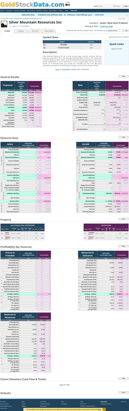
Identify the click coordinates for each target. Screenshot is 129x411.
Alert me (111, 37)
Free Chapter (53, 10)
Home (2, 10)
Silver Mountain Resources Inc (32, 18)
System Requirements (6, 406)
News (22, 401)
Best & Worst (31, 10)
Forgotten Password (106, 404)
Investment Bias (4, 404)
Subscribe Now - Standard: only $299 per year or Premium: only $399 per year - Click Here (63, 15)
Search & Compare (20, 10)
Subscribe (65, 69)
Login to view (106, 26)
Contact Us (123, 401)
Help (66, 10)
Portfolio (39, 10)
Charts (60, 10)
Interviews (63, 404)
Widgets (23, 406)
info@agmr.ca (25, 26)
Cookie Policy (3, 408)
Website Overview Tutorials (87, 406)
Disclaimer (3, 401)
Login (57, 69)
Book (62, 401)
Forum (45, 10)
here (99, 409)
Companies (8, 10)
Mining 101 (83, 404)
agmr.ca (15, 26)
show (42, 233)
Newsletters (43, 406)
